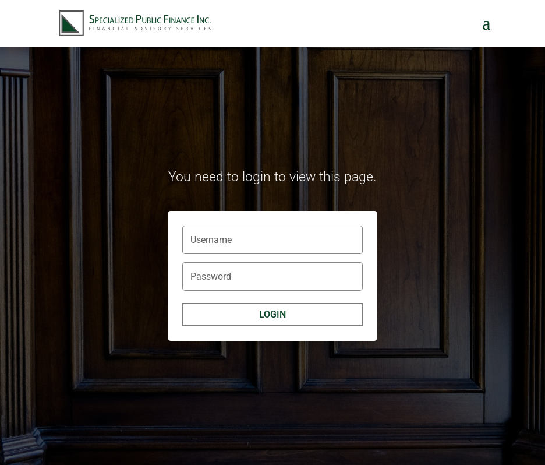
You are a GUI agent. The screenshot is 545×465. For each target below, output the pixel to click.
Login (272, 314)
